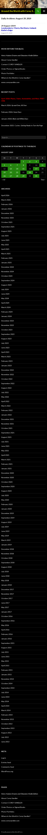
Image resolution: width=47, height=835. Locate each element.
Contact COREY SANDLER (11, 64)
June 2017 (5, 603)
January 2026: (14, 119)
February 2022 (7, 410)
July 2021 (5, 442)
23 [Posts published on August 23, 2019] (30, 172)
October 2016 (6, 616)
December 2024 (7, 267)
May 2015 (5, 661)
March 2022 (6, 406)
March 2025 (6, 254)
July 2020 (5, 495)
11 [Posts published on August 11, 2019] (42, 165)
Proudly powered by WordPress (12, 832)
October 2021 (6, 428)
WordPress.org (7, 771)
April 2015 (5, 665)
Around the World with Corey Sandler (18, 11)
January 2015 (6, 674)
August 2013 (6, 733)
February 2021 (7, 464)
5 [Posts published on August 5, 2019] (4, 165)
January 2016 (6, 639)
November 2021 (7, 424)
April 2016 (5, 630)
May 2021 (5, 451)
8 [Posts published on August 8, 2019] (23, 165)
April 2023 (5, 352)
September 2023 (7, 334)
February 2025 (7, 258)
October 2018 (6, 558)
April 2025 (5, 249)
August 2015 (6, 648)
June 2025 (5, 240)
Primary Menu (44, 11)
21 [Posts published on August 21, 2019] (17, 172)
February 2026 (7, 204)
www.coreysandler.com (10, 82)
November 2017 (7, 594)
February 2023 (7, 361)
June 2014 (5, 697)
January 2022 (6, 415)
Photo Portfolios (7, 73)
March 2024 (6, 307)
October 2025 (6, 222)
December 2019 (7, 513)
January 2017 (6, 612)
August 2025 (6, 231)
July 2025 (5, 236)
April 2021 (5, 455)
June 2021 (5, 446)
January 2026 (6, 209)
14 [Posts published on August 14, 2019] (17, 169)
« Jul (3, 179)
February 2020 (7, 504)
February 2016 (7, 634)
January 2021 (6, 468)
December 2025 (7, 213)
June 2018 (5, 576)
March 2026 (6, 200)
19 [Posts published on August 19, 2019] (5, 172)
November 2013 (7, 719)
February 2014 (7, 715)
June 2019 (5, 531)
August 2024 (6, 285)
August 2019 (6, 522)
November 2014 (7, 679)
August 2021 (6, 437)
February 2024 (7, 312)
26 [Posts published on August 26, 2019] (5, 176)
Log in (3, 758)
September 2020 (7, 486)
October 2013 (6, 724)
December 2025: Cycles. (22, 125)
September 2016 (7, 621)
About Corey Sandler (9, 60)
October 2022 (6, 379)
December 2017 (7, 589)
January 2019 (6, 545)
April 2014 (5, 706)
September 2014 (7, 688)
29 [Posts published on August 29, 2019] (23, 176)
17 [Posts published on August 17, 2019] (36, 169)
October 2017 (6, 598)
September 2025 (7, 227)
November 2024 (7, 271)
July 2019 (5, 527)
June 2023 (5, 348)
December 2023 (7, 321)
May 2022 (5, 397)
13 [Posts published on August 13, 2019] (11, 169)
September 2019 (7, 518)
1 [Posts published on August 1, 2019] (23, 161)
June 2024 (5, 294)
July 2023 (5, 343)
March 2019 (6, 540)
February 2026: (11, 112)
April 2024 (5, 303)
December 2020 (7, 473)
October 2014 (6, 683)
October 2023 (6, 330)
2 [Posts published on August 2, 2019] (29, 161)
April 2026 (5, 195)
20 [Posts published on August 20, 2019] (11, 172)
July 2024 (5, 289)
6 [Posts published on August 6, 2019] (10, 165)
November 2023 (7, 325)
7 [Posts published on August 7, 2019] (17, 165)
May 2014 (5, 701)
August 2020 (6, 491)
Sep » (43, 179)
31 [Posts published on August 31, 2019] (36, 176)
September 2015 (7, 643)
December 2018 (7, 549)
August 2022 (6, 388)
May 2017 (5, 607)
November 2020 (7, 477)
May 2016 (5, 625)
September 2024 (7, 280)
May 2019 (5, 536)
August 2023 (6, 339)
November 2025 (7, 218)
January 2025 (6, 262)
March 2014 (6, 710)
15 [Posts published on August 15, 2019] (23, 169)
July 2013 (5, 737)
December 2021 (7, 419)
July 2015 (5, 652)
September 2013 (7, 728)
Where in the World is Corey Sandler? (15, 78)
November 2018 (7, 554)
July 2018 (5, 571)
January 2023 (6, 365)
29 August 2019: (18, 28)
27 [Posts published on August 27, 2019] (11, 176)
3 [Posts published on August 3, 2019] (36, 161)
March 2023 (6, 356)
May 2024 (5, 298)
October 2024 (6, 276)
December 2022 (7, 370)
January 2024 (6, 316)
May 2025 (5, 245)
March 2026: (14, 105)
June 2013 (5, 742)
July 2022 (5, 392)
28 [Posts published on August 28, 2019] (17, 176)
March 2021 (6, 459)
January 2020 (6, 509)
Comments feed (7, 767)
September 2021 (7, 433)
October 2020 (6, 482)
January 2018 (6, 585)
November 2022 (7, 374)
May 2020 (5, 500)
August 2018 (6, 567)
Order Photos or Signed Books (13, 69)
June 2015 (5, 657)
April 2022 (5, 401)
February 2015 (7, 670)
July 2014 (5, 692)
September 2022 (7, 383)
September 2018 (7, 562)
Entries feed (6, 762)
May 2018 (5, 580)
